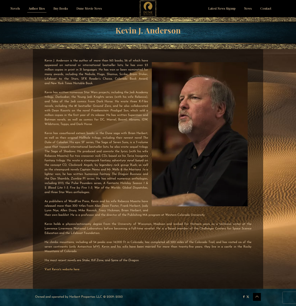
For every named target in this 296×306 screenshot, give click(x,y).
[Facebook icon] (243, 297)
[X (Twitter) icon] (247, 297)
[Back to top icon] (257, 297)
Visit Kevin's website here (62, 269)
